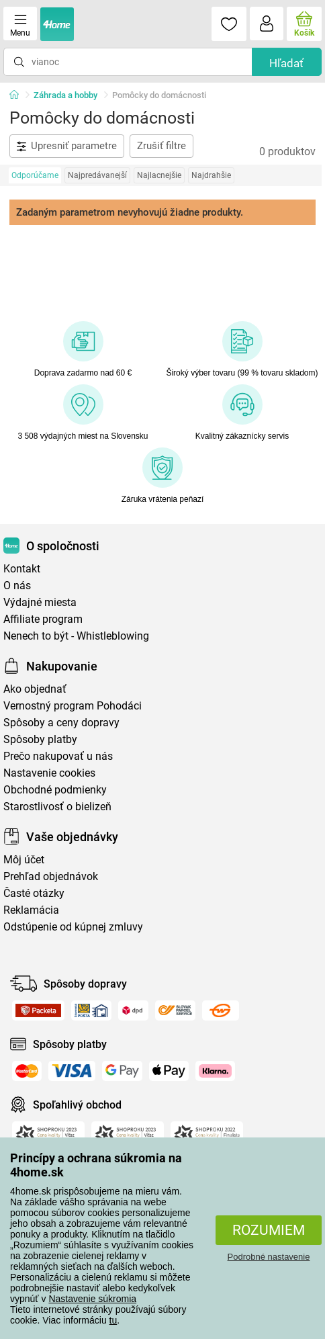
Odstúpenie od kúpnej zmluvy (73, 927)
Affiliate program (43, 619)
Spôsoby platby (40, 739)
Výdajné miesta (40, 602)
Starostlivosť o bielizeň (57, 807)
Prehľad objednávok (50, 876)
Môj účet (23, 860)
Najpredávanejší (97, 175)
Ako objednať (34, 689)
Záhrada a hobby (65, 95)
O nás (17, 585)
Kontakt (21, 569)
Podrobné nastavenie (269, 1257)
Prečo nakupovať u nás (58, 756)
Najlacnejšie (159, 175)
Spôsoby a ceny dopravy (61, 723)
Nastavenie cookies (49, 773)
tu (113, 1320)
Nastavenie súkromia (92, 1298)
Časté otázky (33, 893)
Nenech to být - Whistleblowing (76, 636)
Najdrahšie (211, 175)
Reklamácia (31, 910)
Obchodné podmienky (55, 790)
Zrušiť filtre (161, 146)
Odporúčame (34, 175)
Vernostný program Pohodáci (72, 706)
